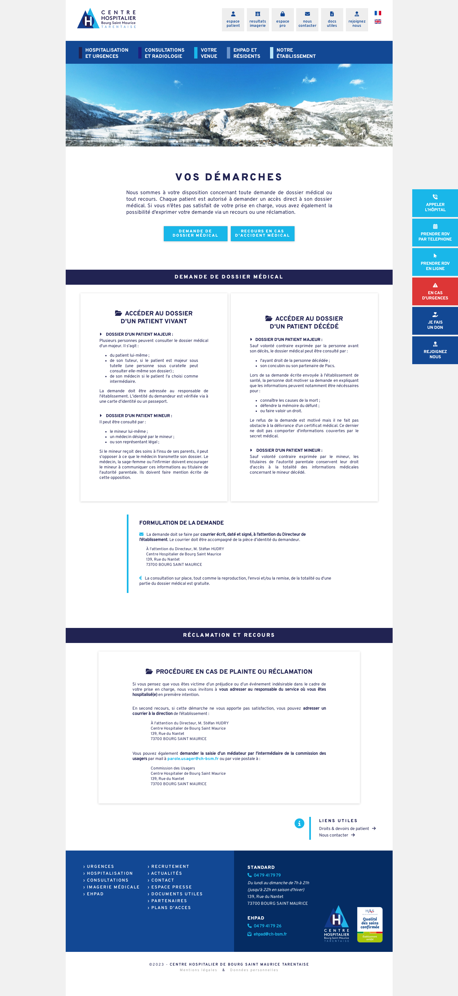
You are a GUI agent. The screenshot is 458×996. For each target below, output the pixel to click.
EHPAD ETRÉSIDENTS (246, 53)
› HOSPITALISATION (108, 873)
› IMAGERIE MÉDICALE (111, 887)
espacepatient (233, 23)
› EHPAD (93, 894)
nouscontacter (307, 23)
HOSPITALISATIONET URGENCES (106, 53)
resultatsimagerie (257, 23)
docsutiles (332, 23)
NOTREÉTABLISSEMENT (296, 53)
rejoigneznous (356, 23)
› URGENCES (98, 866)
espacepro (282, 23)
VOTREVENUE (209, 53)
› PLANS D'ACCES (169, 908)
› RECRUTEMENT (169, 866)
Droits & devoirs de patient (347, 829)
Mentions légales (198, 970)
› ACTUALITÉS (165, 873)
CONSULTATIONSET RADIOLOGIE (164, 53)
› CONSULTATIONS (106, 880)
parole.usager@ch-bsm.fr (193, 759)
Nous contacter (337, 835)
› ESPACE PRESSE (170, 887)
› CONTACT (161, 880)
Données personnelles (254, 970)
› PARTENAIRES (167, 901)
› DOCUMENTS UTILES (175, 894)
